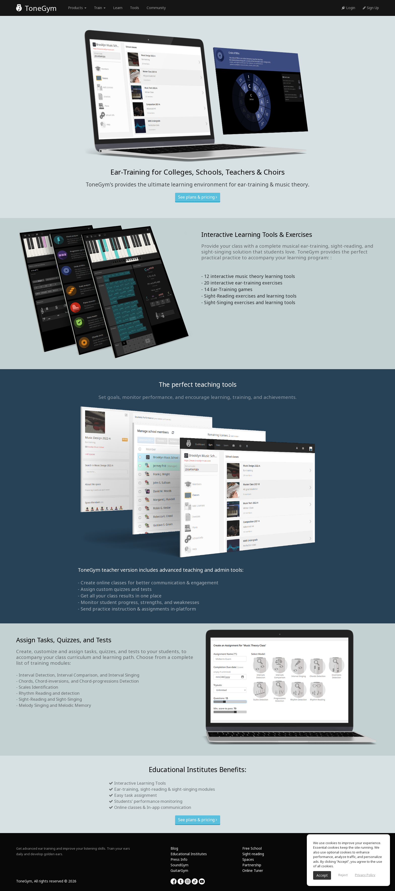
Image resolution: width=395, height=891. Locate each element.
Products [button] (77, 7)
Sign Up (371, 7)
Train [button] (100, 7)
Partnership (251, 865)
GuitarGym (179, 870)
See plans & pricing (197, 197)
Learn (117, 7)
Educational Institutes (189, 853)
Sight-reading (253, 853)
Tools (134, 7)
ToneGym (36, 8)
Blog (174, 848)
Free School (252, 848)
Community (156, 7)
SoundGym (179, 865)
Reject (343, 875)
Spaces (248, 859)
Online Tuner (252, 870)
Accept (322, 875)
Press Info (179, 859)
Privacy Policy (365, 875)
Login (348, 7)
